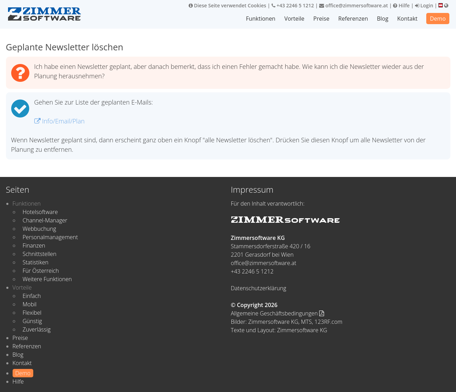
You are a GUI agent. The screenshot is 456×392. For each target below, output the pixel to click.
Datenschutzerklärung (258, 288)
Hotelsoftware (40, 212)
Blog (382, 18)
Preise (321, 18)
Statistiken (36, 262)
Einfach (32, 296)
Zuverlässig (37, 329)
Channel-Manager (45, 220)
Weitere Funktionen (47, 279)
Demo (438, 18)
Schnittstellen (40, 254)
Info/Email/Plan (59, 121)
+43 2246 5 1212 (293, 5)
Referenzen (353, 18)
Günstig (32, 321)
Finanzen (34, 245)
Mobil (30, 304)
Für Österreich (41, 271)
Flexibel (32, 312)
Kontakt (407, 18)
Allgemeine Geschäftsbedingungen (277, 313)
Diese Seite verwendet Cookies (227, 5)
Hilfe (401, 5)
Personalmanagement (50, 237)
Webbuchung (39, 229)
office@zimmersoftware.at (353, 5)
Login (424, 5)
